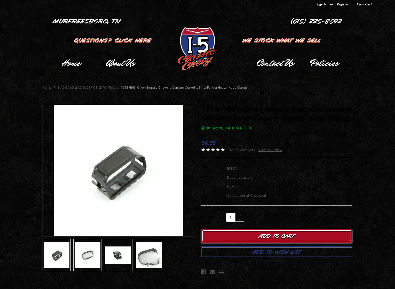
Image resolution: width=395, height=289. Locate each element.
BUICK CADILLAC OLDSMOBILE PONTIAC (86, 87)
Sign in (322, 4)
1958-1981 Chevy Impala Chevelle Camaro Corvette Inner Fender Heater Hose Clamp (184, 87)
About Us (120, 63)
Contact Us (274, 63)
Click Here (133, 40)
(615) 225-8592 (316, 20)
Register (342, 4)
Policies (324, 63)
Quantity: (209, 217)
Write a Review (270, 150)
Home (71, 63)
